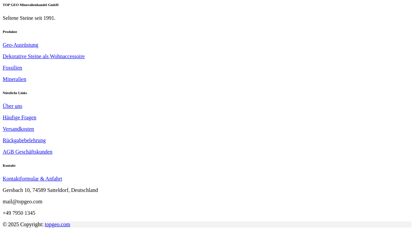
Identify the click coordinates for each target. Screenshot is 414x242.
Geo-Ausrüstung (20, 45)
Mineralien (14, 79)
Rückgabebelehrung (24, 140)
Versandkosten (18, 129)
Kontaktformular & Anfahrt (32, 179)
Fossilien (12, 68)
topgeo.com (57, 224)
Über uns (12, 106)
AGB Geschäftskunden (27, 152)
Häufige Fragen (19, 117)
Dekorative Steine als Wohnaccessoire (44, 56)
